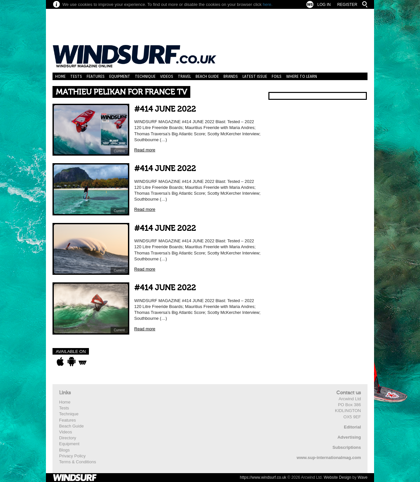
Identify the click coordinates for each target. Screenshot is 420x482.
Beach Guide (207, 76)
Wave (363, 477)
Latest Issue (254, 76)
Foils (277, 76)
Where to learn (301, 76)
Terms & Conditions (77, 461)
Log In (324, 4)
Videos (166, 76)
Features (96, 76)
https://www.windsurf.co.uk (263, 477)
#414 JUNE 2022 (165, 109)
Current (119, 151)
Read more (144, 149)
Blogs (64, 450)
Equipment (119, 76)
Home (60, 76)
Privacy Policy (72, 455)
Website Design (337, 477)
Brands (230, 76)
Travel (184, 76)
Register (347, 4)
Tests (76, 76)
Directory (67, 437)
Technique (145, 76)
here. (268, 4)
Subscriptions (346, 447)
